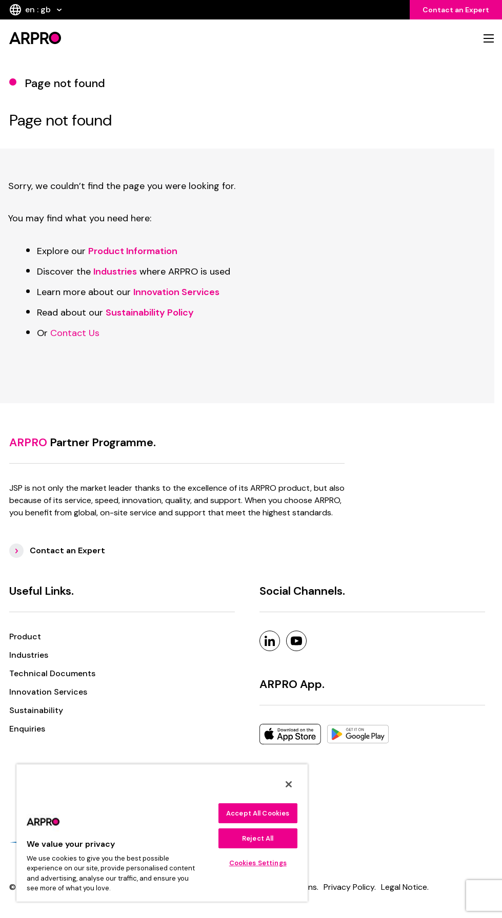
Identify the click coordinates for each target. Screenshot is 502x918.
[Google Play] (358, 734)
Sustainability (36, 710)
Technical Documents (52, 673)
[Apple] (290, 734)
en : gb (36, 9)
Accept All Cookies (257, 813)
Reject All (257, 838)
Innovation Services (48, 691)
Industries (28, 655)
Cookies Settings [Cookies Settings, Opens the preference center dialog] (258, 863)
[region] (162, 833)
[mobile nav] (488, 38)
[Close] (288, 784)
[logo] (127, 38)
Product (25, 636)
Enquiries (27, 728)
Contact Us (74, 333)
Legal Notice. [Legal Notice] (405, 887)
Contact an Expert (456, 9)
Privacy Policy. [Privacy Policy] (350, 887)
